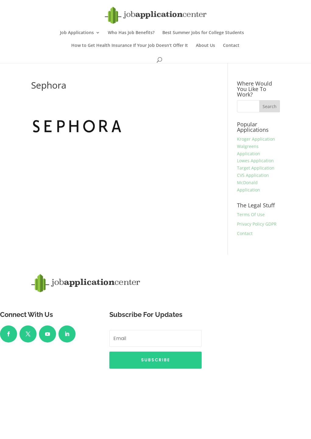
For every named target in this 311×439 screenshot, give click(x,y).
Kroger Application (256, 139)
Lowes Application (255, 160)
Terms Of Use (251, 214)
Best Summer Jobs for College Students (203, 32)
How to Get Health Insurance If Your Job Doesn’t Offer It (129, 45)
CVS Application (253, 175)
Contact (231, 45)
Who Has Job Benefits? (131, 32)
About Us (205, 45)
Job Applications (77, 32)
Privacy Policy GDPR (257, 224)
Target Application (255, 168)
